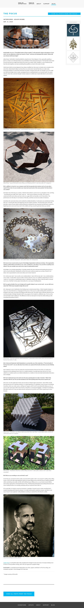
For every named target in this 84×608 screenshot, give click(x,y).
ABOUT (39, 3)
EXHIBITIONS (22, 3)
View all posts (19, 594)
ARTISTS (31, 3)
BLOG (53, 3)
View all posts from (64, 13)
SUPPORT (46, 3)
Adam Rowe (6, 562)
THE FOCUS (10, 13)
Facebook (3, 581)
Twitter (7, 581)
